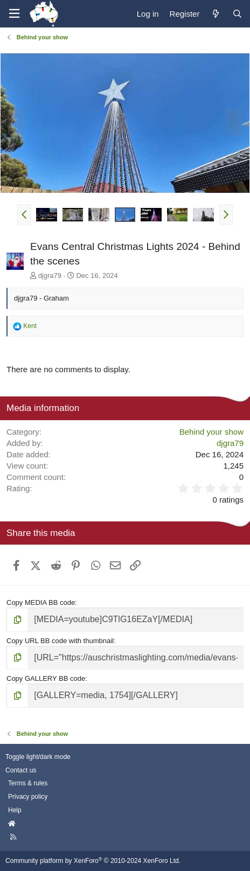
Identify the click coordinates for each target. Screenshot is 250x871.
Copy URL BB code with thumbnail (60, 641)
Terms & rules (27, 783)
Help (15, 810)
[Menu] (14, 13)
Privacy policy (27, 796)
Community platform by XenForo (92, 861)
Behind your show (211, 431)
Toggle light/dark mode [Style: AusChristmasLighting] (38, 757)
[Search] (237, 13)
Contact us (20, 770)
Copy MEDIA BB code (40, 602)
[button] (24, 214)
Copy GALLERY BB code (45, 678)
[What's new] (215, 13)
